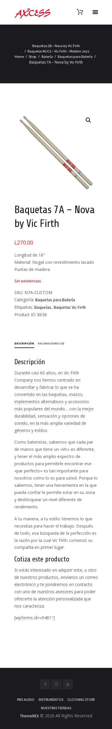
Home (19, 56)
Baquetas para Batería (75, 56)
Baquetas (42, 307)
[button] (88, 120)
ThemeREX (29, 716)
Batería (47, 56)
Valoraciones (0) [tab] (51, 343)
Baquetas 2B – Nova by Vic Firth (56, 45)
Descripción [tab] (24, 343)
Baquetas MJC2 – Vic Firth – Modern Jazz (58, 51)
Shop (32, 56)
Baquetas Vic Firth (70, 307)
